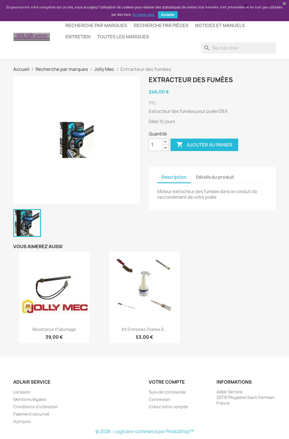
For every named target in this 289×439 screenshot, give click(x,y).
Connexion (159, 399)
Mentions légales (29, 399)
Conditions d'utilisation (35, 406)
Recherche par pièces (161, 25)
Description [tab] (174, 177)
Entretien (78, 37)
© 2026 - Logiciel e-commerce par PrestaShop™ (144, 431)
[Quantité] (155, 145)
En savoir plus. (144, 15)
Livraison (21, 392)
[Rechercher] (238, 48)
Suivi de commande (167, 392)
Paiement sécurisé (31, 414)
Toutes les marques (123, 37)
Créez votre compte (168, 406)
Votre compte (167, 382)
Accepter (167, 15)
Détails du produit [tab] (215, 177)
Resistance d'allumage (54, 329)
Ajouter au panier (204, 144)
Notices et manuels (220, 25)
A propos (22, 421)
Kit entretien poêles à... (144, 329)
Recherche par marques (96, 25)
